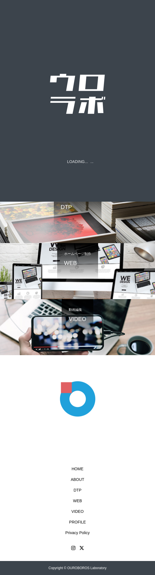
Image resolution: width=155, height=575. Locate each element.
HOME (78, 469)
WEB (77, 501)
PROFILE (77, 522)
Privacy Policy (77, 532)
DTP (78, 490)
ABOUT (77, 479)
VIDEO (77, 511)
